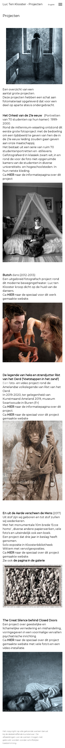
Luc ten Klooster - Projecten (22, 4)
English (51, 4)
